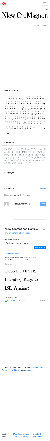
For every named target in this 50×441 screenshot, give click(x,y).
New (36, 367)
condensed (9, 253)
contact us (18, 435)
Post (43, 204)
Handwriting (13, 370)
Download (38, 247)
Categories (30, 370)
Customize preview (41, 25)
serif (17, 253)
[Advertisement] (25, 57)
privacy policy (26, 435)
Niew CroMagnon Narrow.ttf (16, 301)
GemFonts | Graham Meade (18, 233)
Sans (41, 367)
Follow (43, 188)
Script (4, 370)
